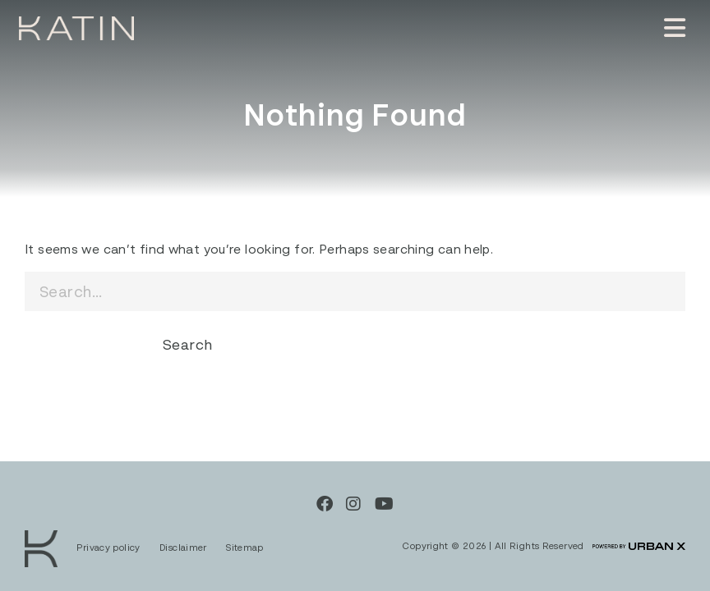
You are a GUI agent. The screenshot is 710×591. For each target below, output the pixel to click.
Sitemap (245, 547)
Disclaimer (184, 547)
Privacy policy (109, 547)
